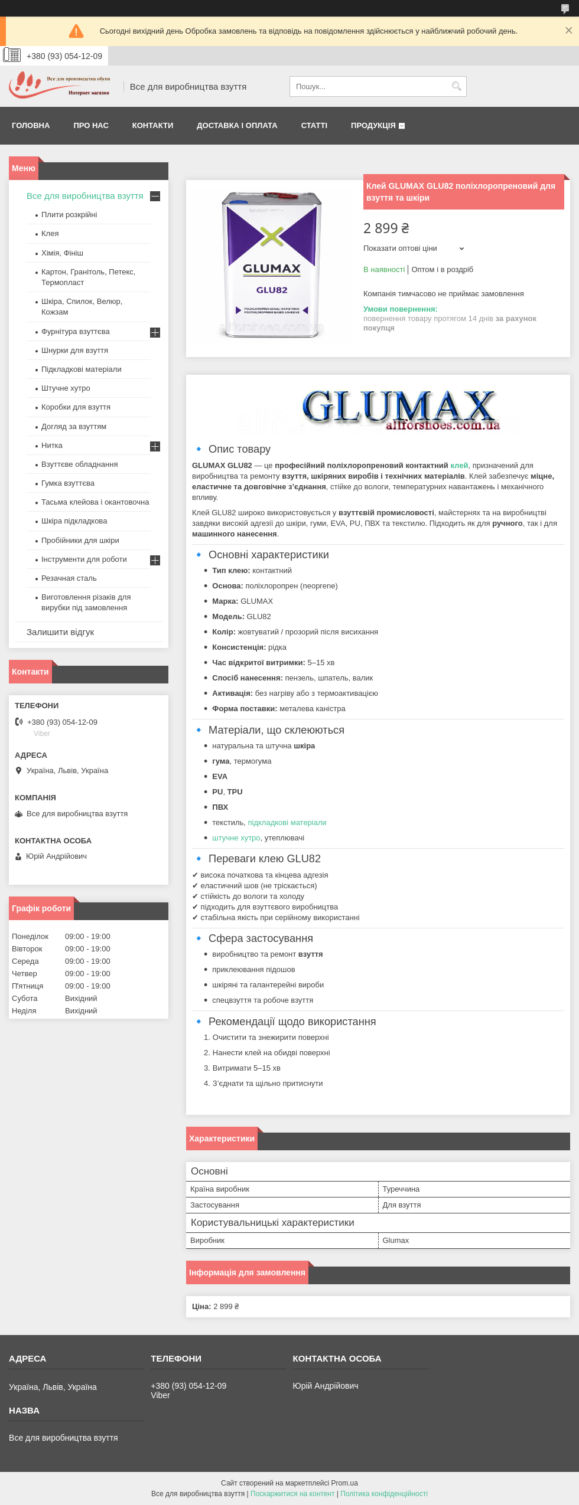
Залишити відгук (60, 632)
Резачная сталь (69, 578)
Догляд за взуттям (73, 426)
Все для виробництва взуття (85, 196)
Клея (49, 233)
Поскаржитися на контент (292, 1494)
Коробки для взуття (75, 407)
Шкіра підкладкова (74, 520)
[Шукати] (456, 86)
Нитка (52, 445)
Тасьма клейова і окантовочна (95, 502)
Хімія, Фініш (62, 252)
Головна (31, 125)
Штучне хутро (65, 388)
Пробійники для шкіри (80, 540)
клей (459, 465)
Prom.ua (344, 1483)
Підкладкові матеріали (81, 369)
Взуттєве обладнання (79, 464)
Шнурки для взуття (74, 350)
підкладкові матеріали (287, 822)
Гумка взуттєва (68, 483)
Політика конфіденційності (384, 1494)
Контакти (153, 125)
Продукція (373, 125)
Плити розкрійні (69, 214)
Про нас (90, 125)
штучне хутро (236, 837)
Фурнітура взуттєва (75, 331)
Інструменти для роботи (84, 559)
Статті (314, 125)
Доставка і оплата (237, 125)
